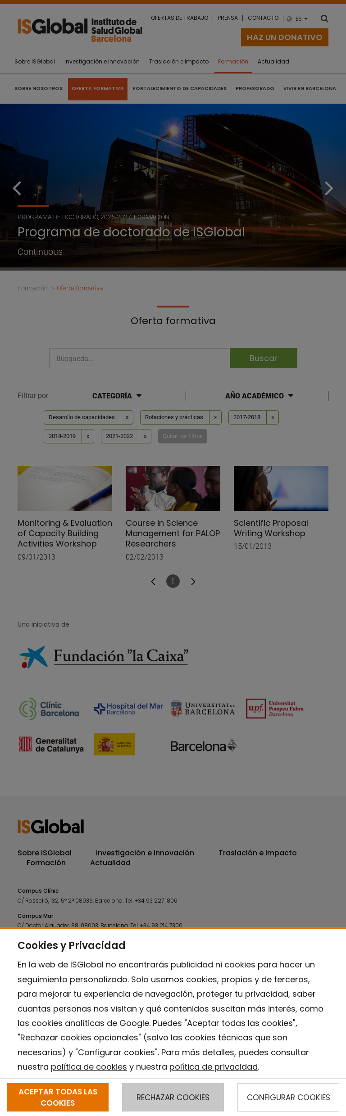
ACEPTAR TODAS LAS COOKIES (57, 1097)
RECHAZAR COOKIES (173, 1097)
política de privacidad (213, 1066)
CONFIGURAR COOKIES (288, 1097)
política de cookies (89, 1066)
